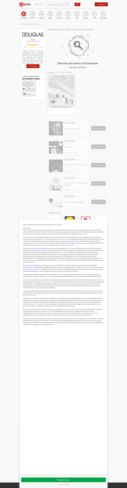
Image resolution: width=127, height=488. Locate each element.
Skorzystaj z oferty (98, 128)
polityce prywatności (67, 245)
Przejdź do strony (63, 480)
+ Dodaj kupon (101, 4)
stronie (84, 234)
